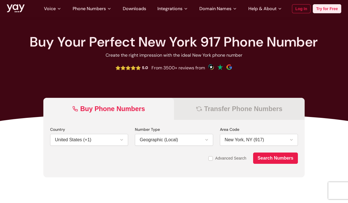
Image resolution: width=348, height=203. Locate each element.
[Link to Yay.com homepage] (16, 8)
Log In (301, 8)
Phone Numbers (92, 9)
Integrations (172, 9)
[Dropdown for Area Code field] (255, 140)
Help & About (265, 9)
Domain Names (218, 9)
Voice (52, 9)
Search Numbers (275, 158)
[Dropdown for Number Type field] (170, 140)
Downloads (134, 9)
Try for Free (327, 8)
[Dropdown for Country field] (85, 140)
